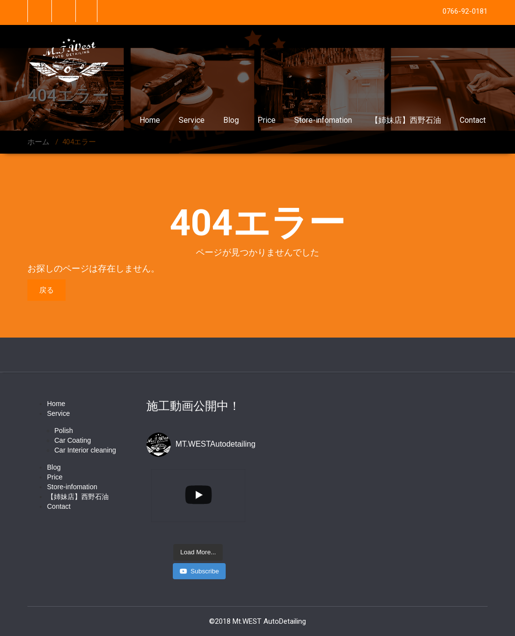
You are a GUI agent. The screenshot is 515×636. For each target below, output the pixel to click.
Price (267, 120)
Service (192, 120)
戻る (46, 290)
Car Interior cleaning (85, 450)
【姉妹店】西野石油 (406, 120)
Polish (63, 430)
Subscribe (199, 571)
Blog (231, 120)
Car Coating (72, 440)
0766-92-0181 (465, 11)
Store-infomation (323, 120)
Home (150, 120)
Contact (473, 120)
